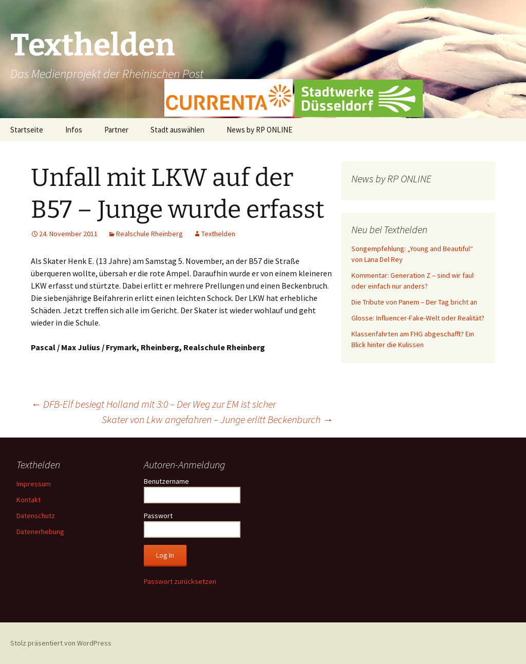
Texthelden (218, 233)
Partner (116, 130)
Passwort (158, 515)
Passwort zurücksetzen (180, 581)
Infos (73, 130)
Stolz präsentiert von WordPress (60, 643)
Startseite (26, 130)
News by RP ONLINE (259, 130)
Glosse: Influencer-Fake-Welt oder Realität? (417, 317)
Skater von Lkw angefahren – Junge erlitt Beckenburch (217, 419)
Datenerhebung (40, 531)
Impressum (33, 483)
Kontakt (28, 499)
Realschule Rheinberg (149, 233)
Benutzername (166, 481)
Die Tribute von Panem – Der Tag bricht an (414, 302)
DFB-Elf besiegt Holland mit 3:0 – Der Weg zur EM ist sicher (153, 403)
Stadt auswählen (177, 130)
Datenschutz (35, 515)
